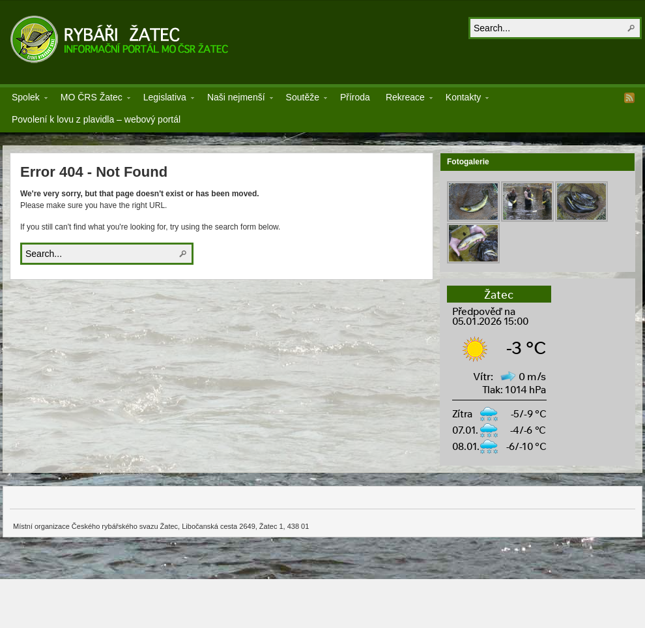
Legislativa (165, 99)
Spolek (26, 99)
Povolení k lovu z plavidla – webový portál (96, 119)
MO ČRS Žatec (91, 99)
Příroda (355, 97)
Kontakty (463, 99)
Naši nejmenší (236, 99)
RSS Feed (629, 98)
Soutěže (302, 99)
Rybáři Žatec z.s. (121, 39)
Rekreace (405, 99)
